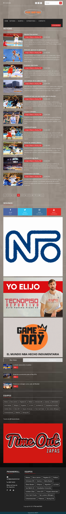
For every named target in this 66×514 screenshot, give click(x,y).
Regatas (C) (23, 401)
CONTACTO (42, 21)
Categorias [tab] (52, 360)
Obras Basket (7, 405)
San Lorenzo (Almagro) (53, 409)
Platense (18, 412)
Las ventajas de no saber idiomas (35, 81)
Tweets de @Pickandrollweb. (11, 419)
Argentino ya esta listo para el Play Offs (25, 374)
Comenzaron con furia (31, 173)
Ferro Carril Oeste (39, 409)
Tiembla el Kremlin (30, 127)
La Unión (31, 405)
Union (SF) (17, 409)
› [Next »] (42, 195)
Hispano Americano (27, 409)
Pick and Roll (38, 506)
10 (39, 195)
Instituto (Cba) (8, 409)
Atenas (6, 401)
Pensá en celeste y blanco (32, 143)
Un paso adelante (30, 112)
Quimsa (47, 401)
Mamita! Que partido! (31, 34)
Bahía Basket (55, 401)
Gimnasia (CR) (39, 401)
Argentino (23, 405)
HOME (6, 21)
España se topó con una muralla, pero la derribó (40, 96)
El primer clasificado (31, 65)
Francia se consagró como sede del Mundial (26, 384)
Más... (15, 367)
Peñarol (31, 401)
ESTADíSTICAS (31, 21)
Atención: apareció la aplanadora (35, 50)
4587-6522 (11, 482)
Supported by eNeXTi (33, 512)
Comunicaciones (8, 412)
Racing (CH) (26, 412)
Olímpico (16, 405)
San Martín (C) (39, 405)
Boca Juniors (14, 401)
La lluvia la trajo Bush (31, 158)
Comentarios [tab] (33, 360)
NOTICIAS (13, 21)
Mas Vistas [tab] (13, 360)
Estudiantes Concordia (52, 405)
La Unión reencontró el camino (22, 365)
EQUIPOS (21, 21)
